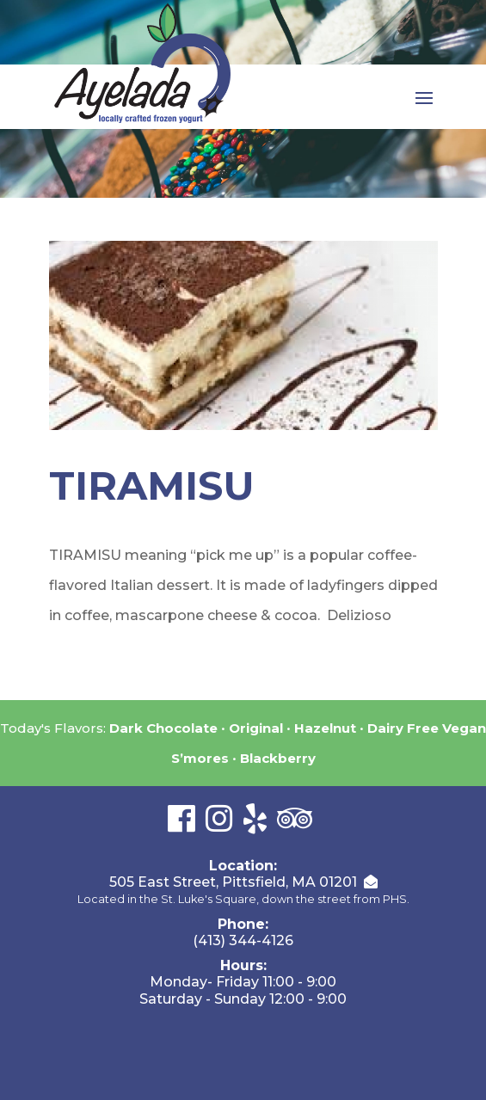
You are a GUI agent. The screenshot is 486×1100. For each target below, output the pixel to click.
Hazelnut (325, 728)
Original (256, 728)
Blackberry (278, 758)
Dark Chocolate (163, 728)
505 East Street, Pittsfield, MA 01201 (233, 882)
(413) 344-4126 (243, 940)
